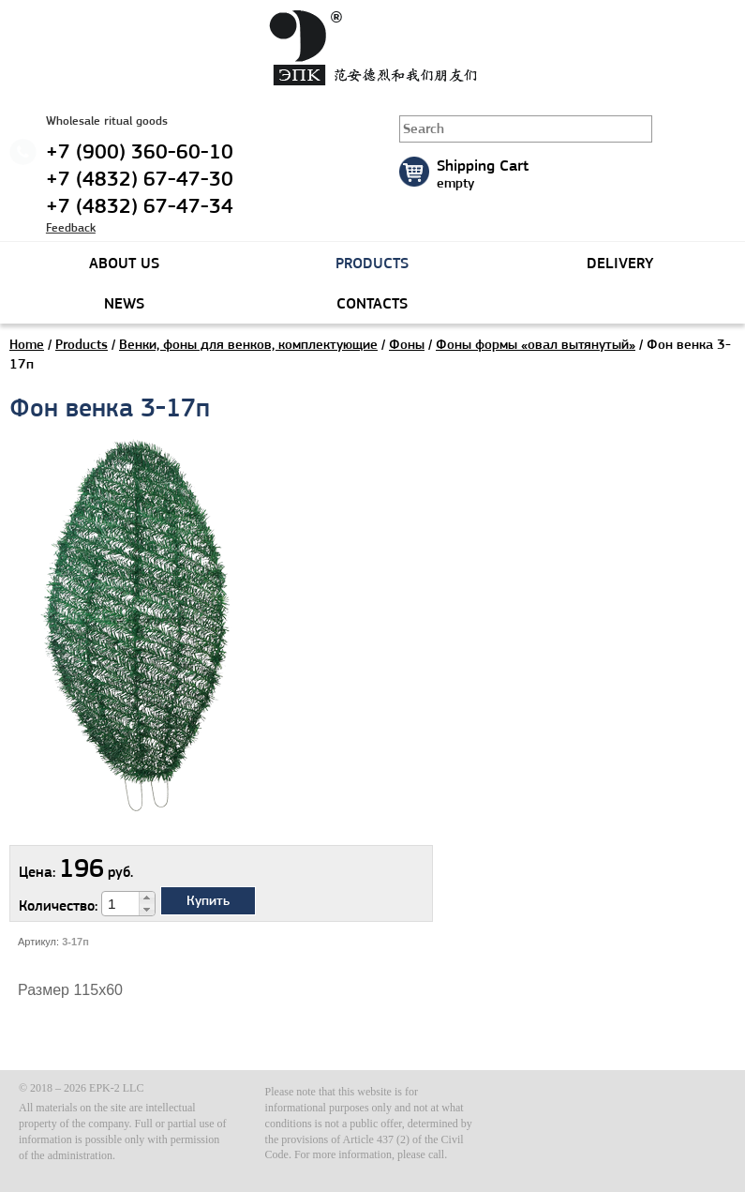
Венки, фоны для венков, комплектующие (248, 344)
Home (26, 344)
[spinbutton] (121, 904)
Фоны (407, 344)
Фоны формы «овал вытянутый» (535, 344)
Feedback (71, 227)
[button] (147, 897)
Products (81, 344)
